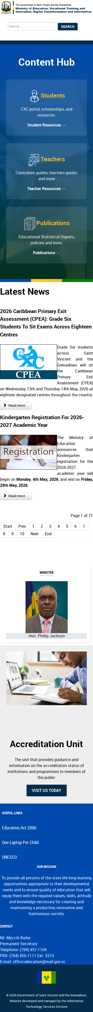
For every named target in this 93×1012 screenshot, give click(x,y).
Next (35, 533)
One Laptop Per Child (20, 842)
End (48, 533)
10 (22, 533)
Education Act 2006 (19, 828)
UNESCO (9, 857)
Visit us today (46, 790)
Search (67, 27)
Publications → (46, 252)
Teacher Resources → (46, 188)
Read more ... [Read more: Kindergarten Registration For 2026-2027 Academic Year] (16, 496)
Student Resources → (46, 125)
